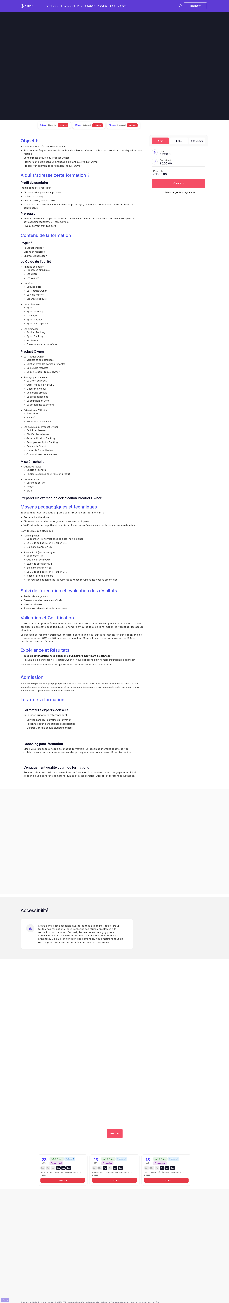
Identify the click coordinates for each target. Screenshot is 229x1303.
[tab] (160, 141)
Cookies (5, 1300)
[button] (51, 6)
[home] (27, 6)
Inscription (195, 5)
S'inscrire (178, 183)
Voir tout (114, 1133)
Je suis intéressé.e (34, 84)
